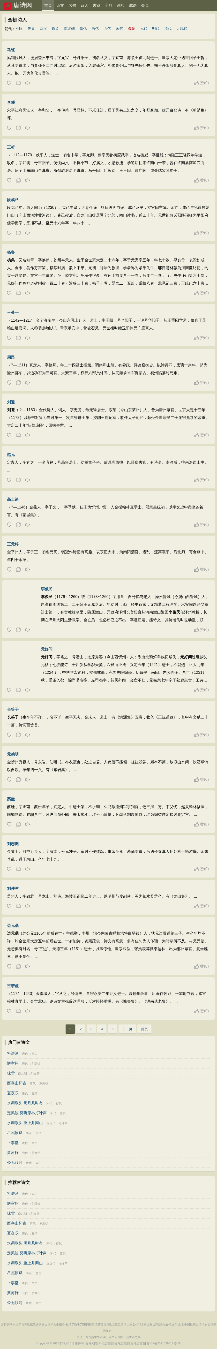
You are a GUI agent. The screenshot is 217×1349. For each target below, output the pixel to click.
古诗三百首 (121, 1343)
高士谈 (13, 499)
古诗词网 (91, 1343)
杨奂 (11, 252)
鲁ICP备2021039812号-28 (163, 1343)
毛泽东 (63, 1123)
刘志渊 (13, 844)
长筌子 (13, 709)
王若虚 (13, 986)
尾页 (144, 1029)
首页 (48, 5)
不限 (19, 28)
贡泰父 (36, 1153)
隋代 (83, 28)
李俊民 (46, 589)
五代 (107, 28)
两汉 (43, 28)
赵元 (11, 455)
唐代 (95, 28)
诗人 (84, 5)
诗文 (60, 5)
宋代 (119, 28)
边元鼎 (13, 926)
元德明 (13, 754)
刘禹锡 (36, 1063)
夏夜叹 (13, 1093)
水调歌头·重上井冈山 (25, 1123)
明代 (155, 28)
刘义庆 (35, 1073)
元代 (143, 28)
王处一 (13, 313)
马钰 (11, 50)
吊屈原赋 (14, 1133)
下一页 (127, 1029)
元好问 (46, 649)
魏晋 (55, 28)
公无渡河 (14, 1162)
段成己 (13, 200)
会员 (145, 5)
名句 (72, 5)
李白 (34, 1053)
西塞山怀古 (16, 1083)
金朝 (131, 28)
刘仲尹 (13, 889)
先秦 (31, 28)
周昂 (11, 357)
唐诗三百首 (138, 1343)
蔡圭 (11, 799)
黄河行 (13, 1153)
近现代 (181, 28)
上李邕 (13, 1143)
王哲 (11, 147)
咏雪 (11, 1073)
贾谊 (38, 1133)
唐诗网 (22, 5)
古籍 (96, 5)
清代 (168, 28)
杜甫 (34, 1093)
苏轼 (59, 1103)
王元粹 (13, 544)
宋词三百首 (105, 1343)
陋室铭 (13, 1063)
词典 (121, 5)
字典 (108, 5)
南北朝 (69, 28)
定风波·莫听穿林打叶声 (27, 1113)
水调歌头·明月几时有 (25, 1103)
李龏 (11, 102)
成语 (133, 5)
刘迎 (11, 402)
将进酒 (13, 1053)
